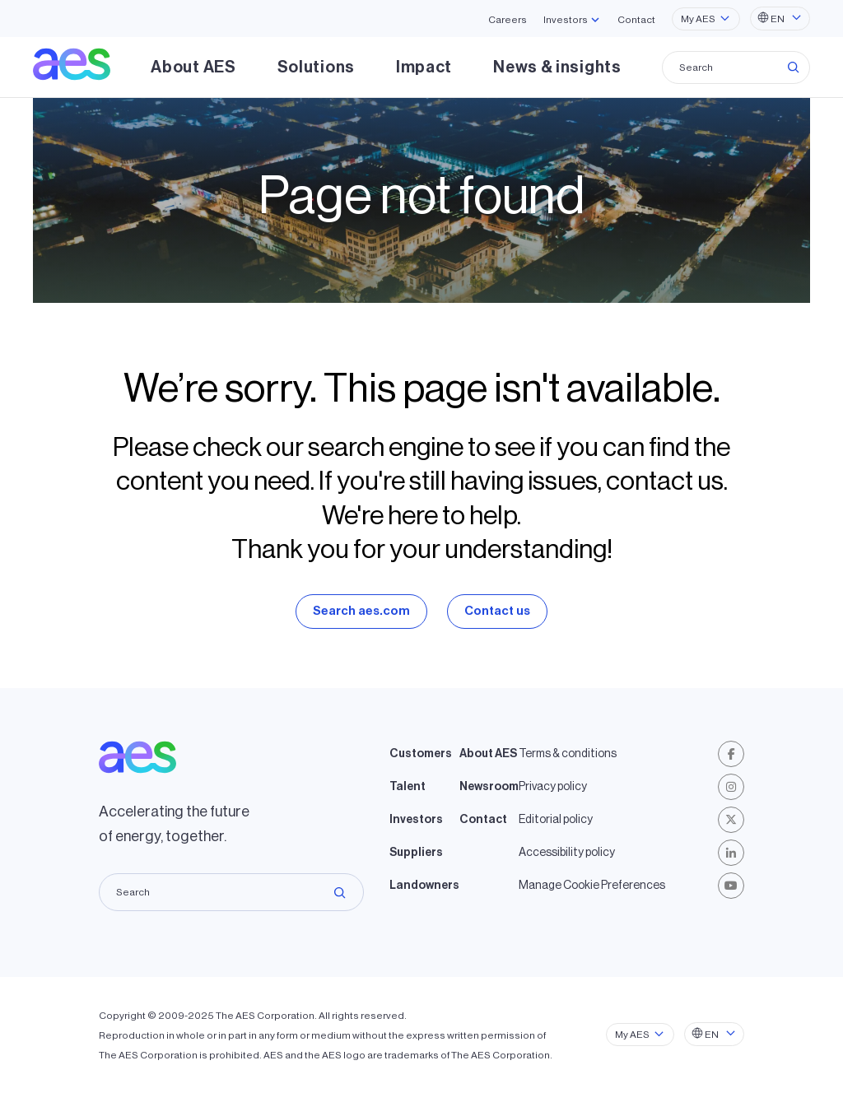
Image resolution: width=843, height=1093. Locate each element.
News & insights (557, 67)
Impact (424, 67)
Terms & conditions (568, 754)
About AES (193, 67)
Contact (636, 20)
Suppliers (416, 852)
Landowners (424, 885)
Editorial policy (556, 820)
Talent (407, 787)
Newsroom (489, 787)
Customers (420, 754)
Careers (507, 20)
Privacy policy (553, 787)
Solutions (316, 67)
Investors (416, 820)
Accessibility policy (567, 852)
